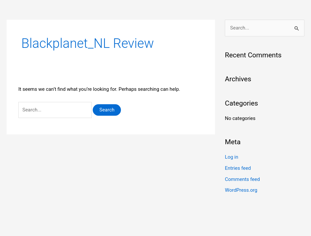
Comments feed (242, 179)
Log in (231, 157)
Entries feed (238, 168)
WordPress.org (241, 190)
